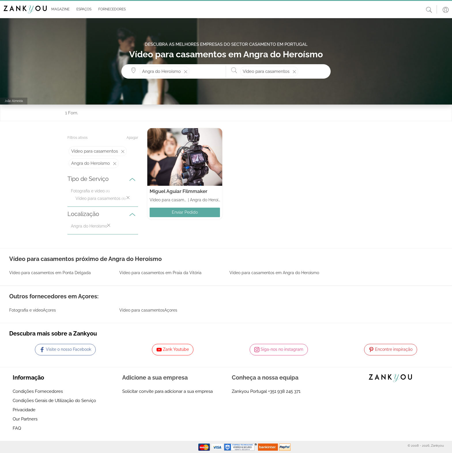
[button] (59, 9)
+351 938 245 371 (284, 391)
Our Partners (25, 419)
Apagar (132, 138)
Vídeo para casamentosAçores (148, 310)
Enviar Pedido (185, 212)
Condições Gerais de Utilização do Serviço (54, 400)
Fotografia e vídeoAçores (32, 310)
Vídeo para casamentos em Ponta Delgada (50, 272)
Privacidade (24, 409)
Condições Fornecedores (38, 391)
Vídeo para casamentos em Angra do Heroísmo (274, 272)
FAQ (17, 428)
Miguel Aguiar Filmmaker (178, 191)
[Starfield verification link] (241, 446)
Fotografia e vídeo (88, 191)
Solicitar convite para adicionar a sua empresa (167, 391)
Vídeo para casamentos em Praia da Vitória (160, 272)
